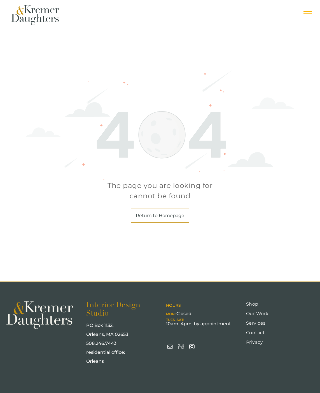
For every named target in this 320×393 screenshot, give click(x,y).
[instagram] (192, 347)
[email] (170, 347)
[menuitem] (278, 306)
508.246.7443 (101, 343)
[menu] (307, 13)
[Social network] (181, 347)
